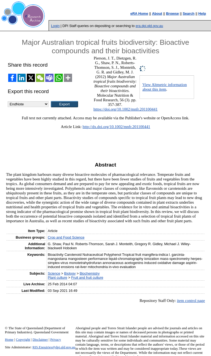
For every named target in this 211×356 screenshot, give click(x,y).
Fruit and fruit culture (87, 277)
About (157, 13)
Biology (70, 273)
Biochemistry (90, 273)
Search (188, 13)
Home (9, 340)
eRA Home (139, 13)
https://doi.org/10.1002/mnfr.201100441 (125, 109)
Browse (172, 13)
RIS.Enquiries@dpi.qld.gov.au (53, 347)
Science (54, 273)
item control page (191, 300)
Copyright (23, 340)
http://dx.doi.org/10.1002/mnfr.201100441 (116, 126)
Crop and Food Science (66, 237)
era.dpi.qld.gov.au (149, 26)
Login (55, 26)
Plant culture (57, 277)
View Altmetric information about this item (164, 86)
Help (202, 13)
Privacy (55, 340)
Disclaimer (40, 340)
